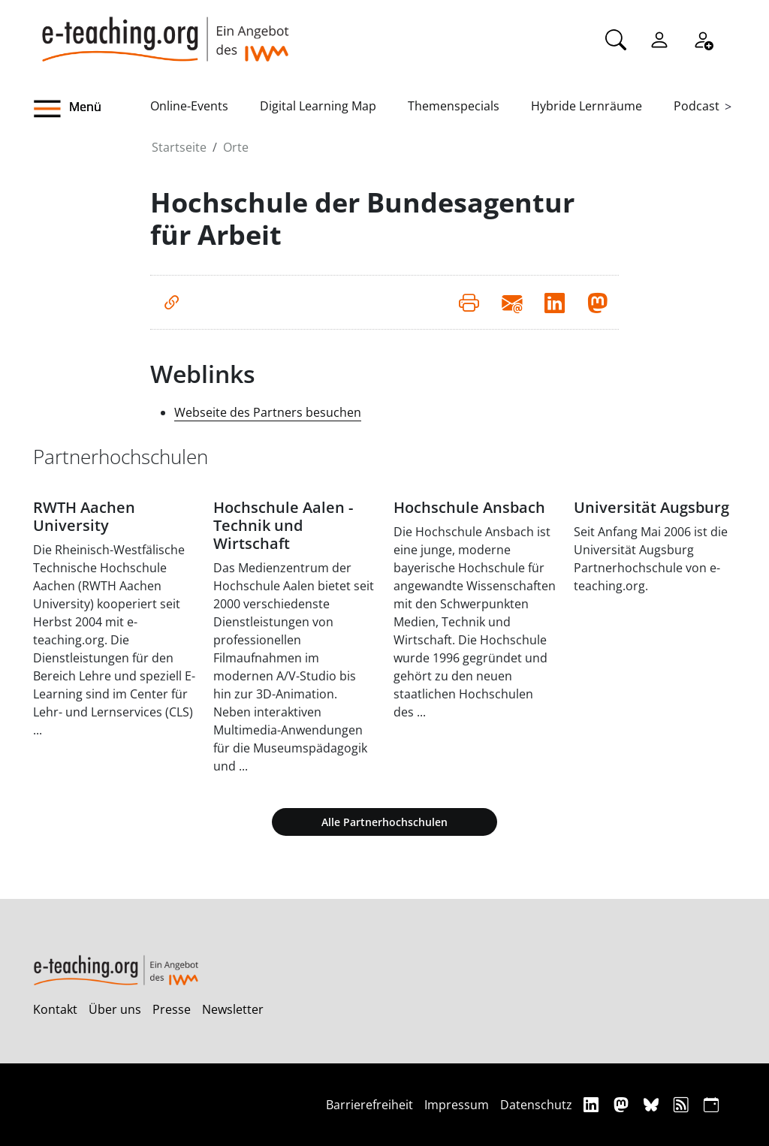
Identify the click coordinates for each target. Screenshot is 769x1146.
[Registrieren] (702, 38)
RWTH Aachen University (84, 516)
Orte (236, 147)
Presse (171, 1009)
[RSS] (683, 1104)
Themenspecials (453, 106)
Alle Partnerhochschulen (384, 822)
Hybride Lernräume (586, 106)
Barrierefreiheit (369, 1104)
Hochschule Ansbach (469, 507)
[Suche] (615, 38)
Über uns (115, 1009)
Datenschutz (536, 1104)
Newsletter (233, 1009)
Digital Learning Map (318, 106)
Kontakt (55, 1009)
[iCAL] (711, 1104)
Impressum (456, 1104)
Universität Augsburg (651, 507)
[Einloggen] (659, 38)
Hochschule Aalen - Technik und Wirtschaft (283, 525)
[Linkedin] (593, 1104)
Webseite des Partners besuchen (267, 412)
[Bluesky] (653, 1104)
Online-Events (189, 106)
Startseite (179, 147)
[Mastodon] (623, 1104)
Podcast (696, 106)
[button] (91, 109)
